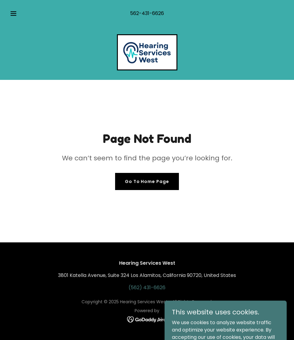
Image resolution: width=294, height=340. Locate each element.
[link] (147, 52)
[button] (19, 13)
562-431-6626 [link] (147, 13)
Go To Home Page (147, 181)
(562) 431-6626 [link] (147, 287)
